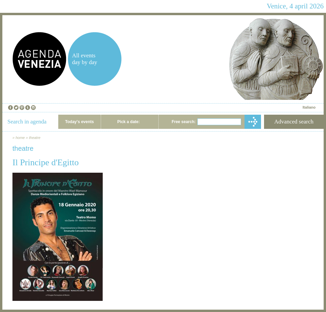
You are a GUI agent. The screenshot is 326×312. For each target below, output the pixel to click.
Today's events (79, 121)
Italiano (309, 107)
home (20, 138)
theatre (34, 138)
